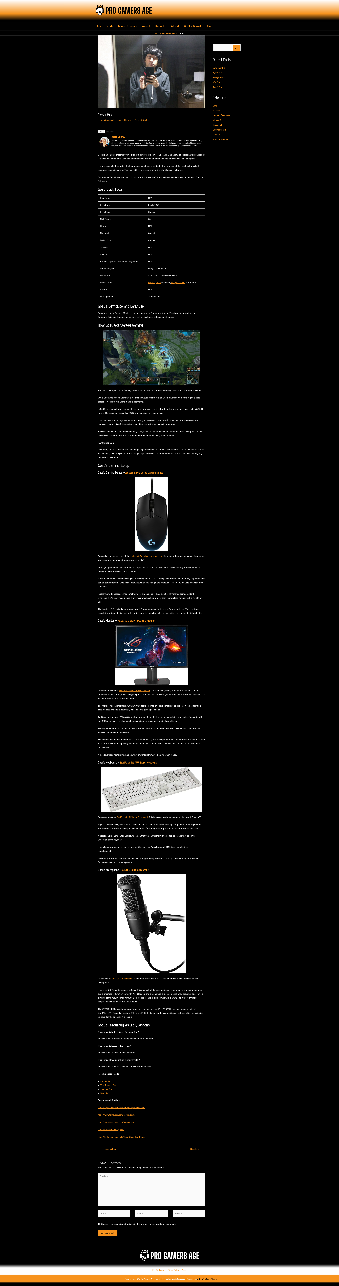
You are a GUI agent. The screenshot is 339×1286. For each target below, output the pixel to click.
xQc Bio (216, 82)
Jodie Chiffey (118, 136)
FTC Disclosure (156, 1274)
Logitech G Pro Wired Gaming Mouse (146, 472)
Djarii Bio (104, 1093)
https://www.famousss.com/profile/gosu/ (118, 1115)
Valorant (217, 134)
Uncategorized (220, 130)
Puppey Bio (105, 1081)
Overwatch (218, 125)
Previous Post (109, 1149)
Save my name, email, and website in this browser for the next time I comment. (138, 1226)
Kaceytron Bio (219, 77)
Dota (215, 105)
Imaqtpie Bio (106, 1089)
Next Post (196, 1149)
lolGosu (151, 282)
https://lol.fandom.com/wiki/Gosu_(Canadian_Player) (123, 1137)
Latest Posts (110, 131)
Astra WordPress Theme (207, 1283)
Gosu (158, 282)
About (101, 131)
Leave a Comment (106, 120)
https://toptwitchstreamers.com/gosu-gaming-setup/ (123, 1107)
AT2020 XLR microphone (136, 870)
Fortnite (216, 110)
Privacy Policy (173, 1274)
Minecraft (217, 120)
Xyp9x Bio (217, 72)
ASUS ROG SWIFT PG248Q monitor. (138, 620)
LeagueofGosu (178, 282)
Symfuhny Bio (219, 68)
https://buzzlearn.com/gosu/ (111, 1129)
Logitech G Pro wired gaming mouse (147, 556)
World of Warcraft (221, 139)
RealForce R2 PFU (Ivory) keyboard (140, 762)
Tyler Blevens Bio (108, 1085)
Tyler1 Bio (217, 87)
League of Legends (126, 120)
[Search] (236, 48)
